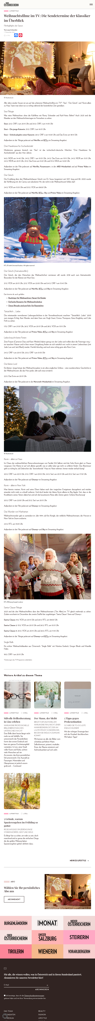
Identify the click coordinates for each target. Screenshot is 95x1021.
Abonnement (14, 899)
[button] (5, 1016)
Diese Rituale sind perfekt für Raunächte (25, 306)
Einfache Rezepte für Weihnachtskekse (25, 302)
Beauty (41, 1011)
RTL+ (46, 140)
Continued (17, 766)
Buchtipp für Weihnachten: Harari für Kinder (27, 298)
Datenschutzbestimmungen (34, 996)
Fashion (42, 1015)
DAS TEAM (8, 1011)
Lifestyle (14, 11)
